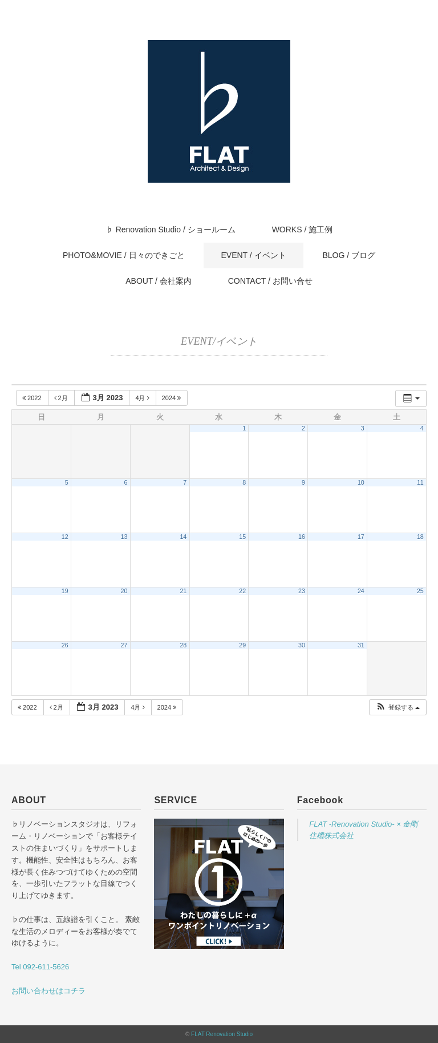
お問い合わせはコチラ (48, 990)
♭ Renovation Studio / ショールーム (171, 229)
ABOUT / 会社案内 (158, 280)
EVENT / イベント (253, 255)
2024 (172, 397)
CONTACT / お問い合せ (270, 280)
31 (361, 645)
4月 (143, 397)
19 (65, 590)
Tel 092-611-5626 (40, 967)
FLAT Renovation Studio (222, 1034)
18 (420, 536)
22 (242, 590)
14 (183, 536)
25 (420, 590)
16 (301, 536)
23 (301, 590)
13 (124, 536)
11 (420, 482)
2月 (62, 397)
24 (361, 590)
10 (361, 482)
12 (65, 536)
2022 (32, 397)
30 (301, 645)
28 (183, 645)
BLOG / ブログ (348, 255)
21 (183, 590)
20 (124, 590)
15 (242, 536)
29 (242, 645)
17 (361, 536)
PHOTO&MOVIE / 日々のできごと (124, 255)
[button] (397, 707)
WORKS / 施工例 (302, 229)
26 (65, 645)
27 (124, 645)
